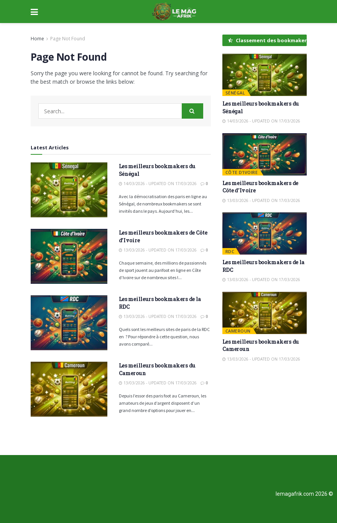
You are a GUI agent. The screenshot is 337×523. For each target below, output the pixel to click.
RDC (230, 251)
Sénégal (235, 93)
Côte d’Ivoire (241, 172)
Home (37, 38)
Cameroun (238, 331)
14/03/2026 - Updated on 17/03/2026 (158, 183)
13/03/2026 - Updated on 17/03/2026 (158, 250)
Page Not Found (67, 38)
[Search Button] (192, 111)
